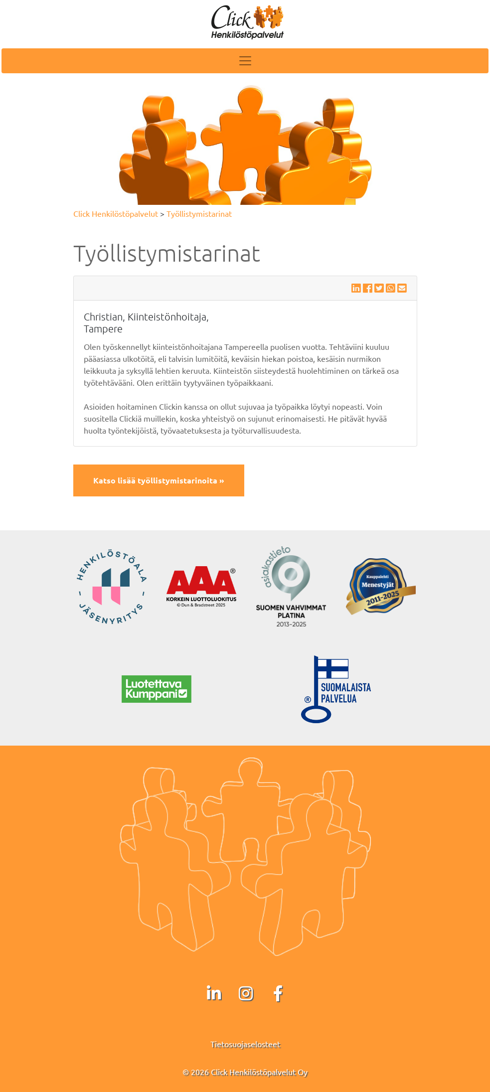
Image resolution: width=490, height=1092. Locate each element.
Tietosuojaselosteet (245, 1044)
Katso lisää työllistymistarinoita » (158, 480)
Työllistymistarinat (199, 213)
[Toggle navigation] (245, 60)
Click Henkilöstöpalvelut (115, 213)
